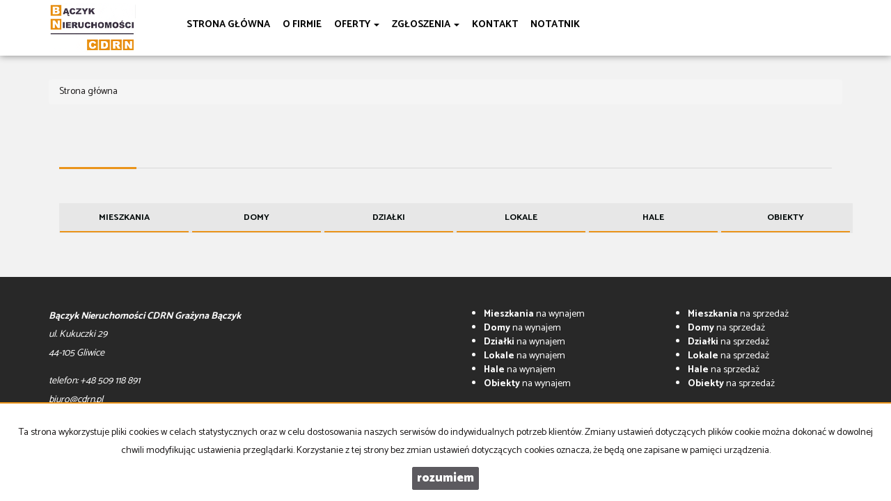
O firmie (302, 25)
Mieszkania (124, 217)
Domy (256, 217)
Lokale (521, 217)
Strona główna (228, 25)
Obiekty (785, 217)
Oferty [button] (356, 25)
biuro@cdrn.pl (76, 400)
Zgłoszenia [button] (425, 25)
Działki (388, 217)
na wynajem (534, 314)
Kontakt (495, 25)
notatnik (555, 25)
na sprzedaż (738, 314)
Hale (653, 217)
